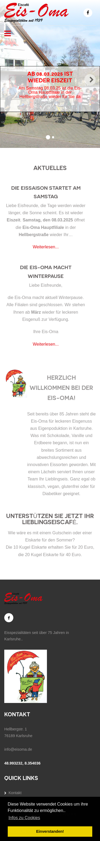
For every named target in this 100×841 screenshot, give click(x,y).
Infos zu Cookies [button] (24, 817)
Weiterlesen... (46, 247)
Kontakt (15, 793)
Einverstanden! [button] (50, 831)
